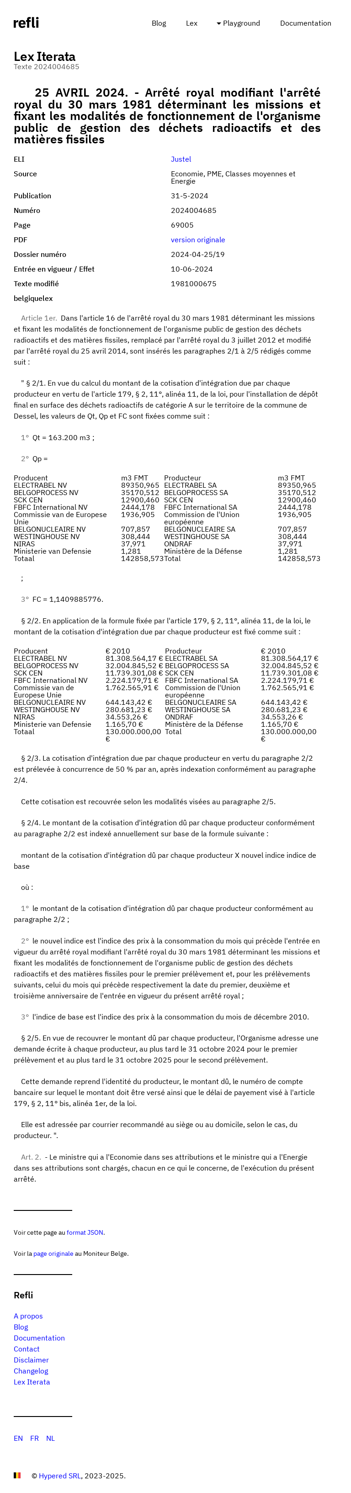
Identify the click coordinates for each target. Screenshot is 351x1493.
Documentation (305, 22)
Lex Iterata (32, 1381)
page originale (53, 1253)
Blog (159, 22)
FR (34, 1438)
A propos (28, 1315)
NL (50, 1438)
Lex (191, 22)
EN (18, 1438)
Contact (27, 1348)
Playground (241, 22)
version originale (198, 239)
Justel (181, 158)
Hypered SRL (60, 1475)
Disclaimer (31, 1359)
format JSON (85, 1232)
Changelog (31, 1370)
